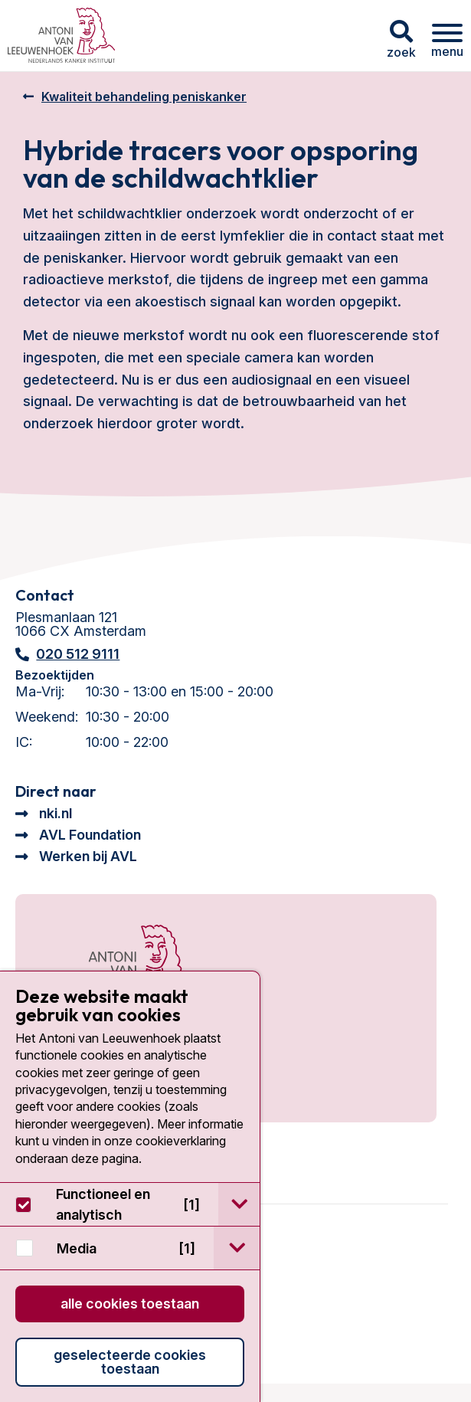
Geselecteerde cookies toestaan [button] (130, 1362)
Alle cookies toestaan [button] (130, 1304)
